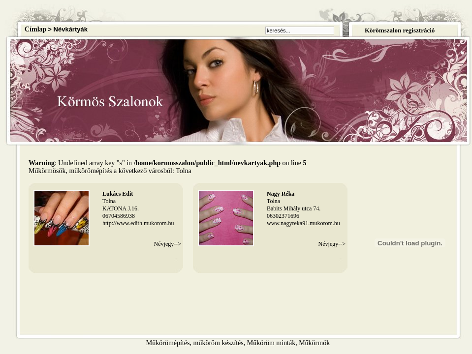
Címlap (35, 29)
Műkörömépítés (168, 343)
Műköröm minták (271, 343)
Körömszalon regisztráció (400, 30)
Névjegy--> (167, 243)
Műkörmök (314, 343)
